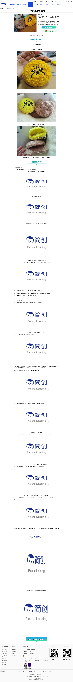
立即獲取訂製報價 (49, 27)
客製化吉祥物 (5, 664)
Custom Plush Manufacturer (11, 671)
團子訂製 (53, 4)
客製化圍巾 (4, 658)
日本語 (13, 655)
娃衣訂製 (36, 4)
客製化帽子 (4, 660)
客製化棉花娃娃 (5, 649)
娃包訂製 (19, 4)
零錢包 (8, 8)
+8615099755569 (33, 655)
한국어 (13, 656)
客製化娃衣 (4, 656)
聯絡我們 (61, 1)
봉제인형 (23, 671)
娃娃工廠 (49, 671)
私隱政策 (39, 678)
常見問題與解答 (68, 1)
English (13, 653)
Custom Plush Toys (29, 671)
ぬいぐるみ (19, 671)
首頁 (35, 1)
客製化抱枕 (4, 653)
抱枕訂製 (25, 4)
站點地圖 (34, 678)
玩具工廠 (45, 671)
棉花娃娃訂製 (13, 4)
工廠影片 (47, 1)
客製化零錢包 (5, 655)
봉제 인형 (35, 671)
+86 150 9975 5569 (32, 658)
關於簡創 (41, 1)
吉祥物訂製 (59, 4)
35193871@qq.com (32, 656)
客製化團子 (4, 662)
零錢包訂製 (30, 4)
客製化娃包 (4, 651)
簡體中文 (14, 651)
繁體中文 (14, 649)
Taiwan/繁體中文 (39, 674)
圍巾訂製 (42, 4)
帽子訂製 (48, 4)
